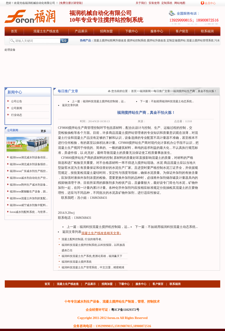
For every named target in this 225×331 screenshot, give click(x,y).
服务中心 (156, 31)
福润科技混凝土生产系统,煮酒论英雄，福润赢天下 (92, 256)
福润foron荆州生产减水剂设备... (29, 184)
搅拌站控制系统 (136, 40)
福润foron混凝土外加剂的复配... (29, 198)
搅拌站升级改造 (156, 40)
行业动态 (16, 115)
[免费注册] (65, 3)
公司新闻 (16, 108)
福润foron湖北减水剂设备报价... (29, 164)
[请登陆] (77, 3)
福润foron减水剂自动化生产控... (29, 177)
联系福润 (207, 31)
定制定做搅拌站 (176, 40)
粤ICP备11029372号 (125, 309)
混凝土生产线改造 (46, 31)
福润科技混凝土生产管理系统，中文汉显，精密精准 (93, 267)
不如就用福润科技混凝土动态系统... (172, 101)
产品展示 (81, 31)
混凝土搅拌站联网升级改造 (110, 40)
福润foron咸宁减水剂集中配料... (29, 205)
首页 (14, 31)
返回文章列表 (70, 105)
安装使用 (154, 3)
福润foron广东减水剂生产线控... (29, 171)
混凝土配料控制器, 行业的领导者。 (83, 239)
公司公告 (16, 101)
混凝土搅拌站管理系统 (200, 40)
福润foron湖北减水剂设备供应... (29, 157)
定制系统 (166, 3)
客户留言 (182, 31)
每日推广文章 (162, 91)
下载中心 (131, 31)
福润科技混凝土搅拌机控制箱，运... (104, 101)
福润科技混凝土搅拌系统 (77, 261)
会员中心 (210, 3)
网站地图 (179, 3)
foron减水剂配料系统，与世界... (29, 212)
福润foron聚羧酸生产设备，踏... (29, 191)
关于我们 (141, 3)
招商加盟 (106, 31)
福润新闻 (145, 91)
